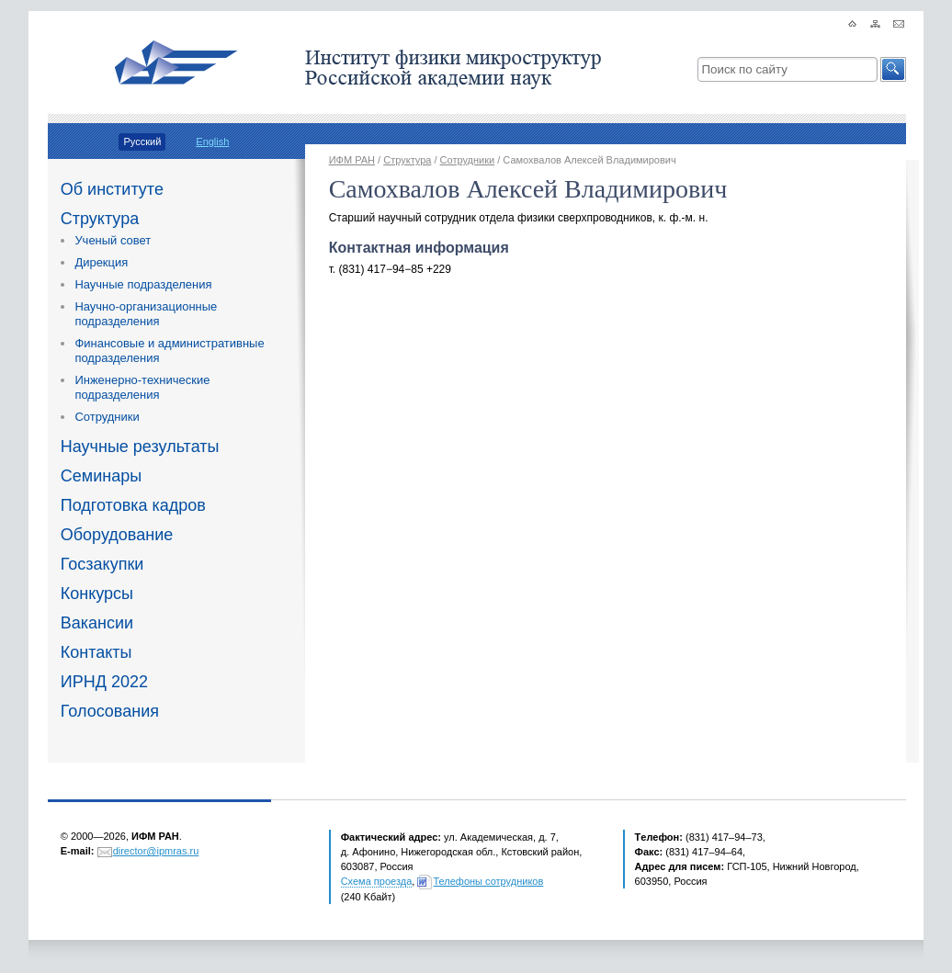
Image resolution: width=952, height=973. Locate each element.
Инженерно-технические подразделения (142, 387)
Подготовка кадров (133, 505)
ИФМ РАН (352, 159)
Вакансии (97, 623)
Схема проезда (377, 881)
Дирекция (101, 262)
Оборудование (117, 535)
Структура (100, 218)
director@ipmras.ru (156, 850)
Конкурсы (97, 593)
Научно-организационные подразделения (145, 314)
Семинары (101, 476)
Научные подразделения (142, 284)
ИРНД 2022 (104, 682)
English (212, 141)
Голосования (110, 711)
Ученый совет (112, 240)
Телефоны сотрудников (488, 881)
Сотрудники (106, 417)
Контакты (96, 652)
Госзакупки (102, 564)
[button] (893, 69)
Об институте (112, 189)
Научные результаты (140, 446)
